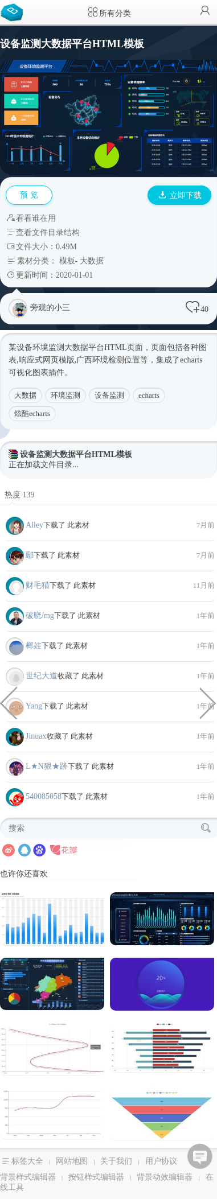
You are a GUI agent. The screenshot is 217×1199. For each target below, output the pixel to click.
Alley (34, 525)
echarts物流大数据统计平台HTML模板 (208, 702)
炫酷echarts (32, 413)
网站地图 (72, 1161)
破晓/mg (40, 615)
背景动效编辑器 (165, 1177)
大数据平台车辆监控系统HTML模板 (8, 702)
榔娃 (34, 645)
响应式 (31, 360)
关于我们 (116, 1161)
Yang (34, 706)
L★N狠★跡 (47, 766)
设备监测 (109, 395)
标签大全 (27, 1161)
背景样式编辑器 (28, 1177)
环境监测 (65, 395)
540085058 (44, 796)
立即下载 (180, 195)
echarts (148, 395)
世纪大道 (42, 675)
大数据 (92, 261)
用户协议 (161, 1161)
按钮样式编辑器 (96, 1177)
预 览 (29, 195)
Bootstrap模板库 (14, 11)
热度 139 (20, 495)
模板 (67, 261)
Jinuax (36, 736)
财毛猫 (38, 585)
